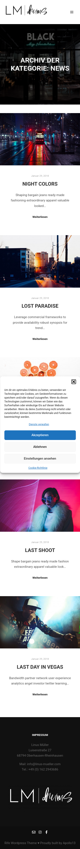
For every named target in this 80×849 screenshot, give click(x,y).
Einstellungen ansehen (40, 461)
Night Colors (40, 184)
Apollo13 (69, 843)
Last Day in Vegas (40, 667)
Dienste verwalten (39, 426)
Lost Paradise (40, 306)
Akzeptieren (39, 438)
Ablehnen (40, 449)
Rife (7, 843)
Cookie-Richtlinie (37, 470)
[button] (73, 384)
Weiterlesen (40, 216)
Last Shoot (40, 550)
